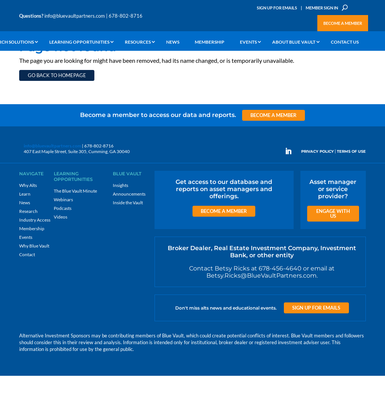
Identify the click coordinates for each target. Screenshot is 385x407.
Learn (24, 225)
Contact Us (345, 42)
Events (248, 42)
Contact (27, 286)
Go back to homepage (57, 106)
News (172, 42)
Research (28, 242)
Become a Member (342, 23)
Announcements (129, 225)
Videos (60, 248)
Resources (138, 42)
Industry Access (34, 251)
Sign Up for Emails (277, 8)
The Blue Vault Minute (75, 222)
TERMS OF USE (351, 182)
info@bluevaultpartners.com (74, 16)
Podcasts (62, 239)
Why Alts (28, 216)
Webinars (63, 231)
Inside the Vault (128, 234)
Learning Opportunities (79, 42)
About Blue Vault (293, 42)
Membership (209, 42)
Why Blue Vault (34, 277)
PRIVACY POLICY (317, 182)
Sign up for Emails (316, 339)
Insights (120, 216)
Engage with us (333, 244)
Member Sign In (322, 8)
